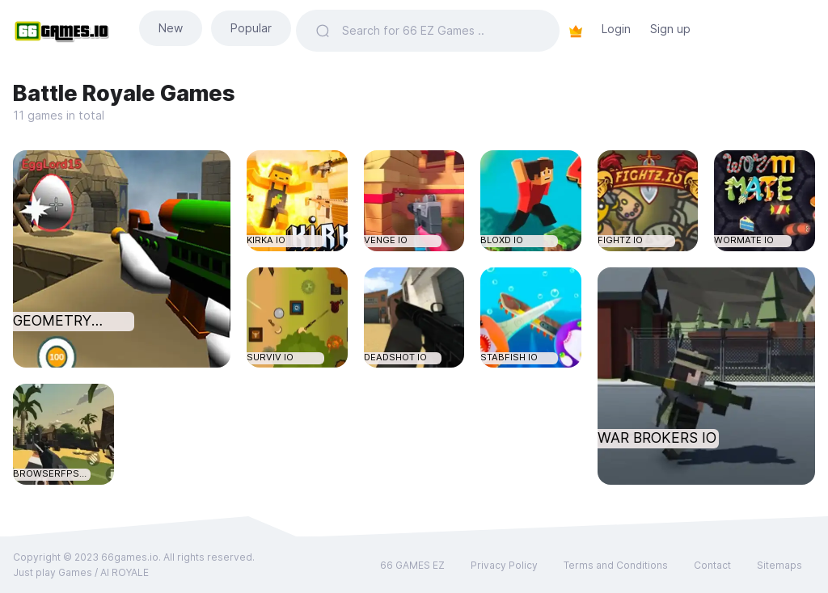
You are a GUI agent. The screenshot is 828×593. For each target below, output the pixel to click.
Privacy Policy (504, 565)
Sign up (670, 29)
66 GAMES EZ (412, 565)
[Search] (441, 30)
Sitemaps (779, 565)
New (170, 28)
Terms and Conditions (616, 565)
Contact (712, 565)
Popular (251, 28)
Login (616, 29)
